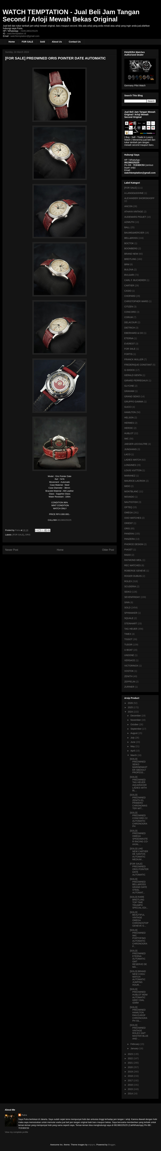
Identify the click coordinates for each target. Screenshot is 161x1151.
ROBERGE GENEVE (135, 570)
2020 (130, 1067)
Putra (24, 1115)
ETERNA (128, 338)
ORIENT (128, 523)
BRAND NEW (131, 253)
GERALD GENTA (133, 375)
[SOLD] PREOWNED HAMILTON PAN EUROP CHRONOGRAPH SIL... (138, 1014)
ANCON (128, 206)
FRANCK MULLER (133, 359)
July (132, 737)
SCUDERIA (130, 586)
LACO (127, 454)
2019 (130, 1071)
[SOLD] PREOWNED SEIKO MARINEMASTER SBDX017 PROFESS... (138, 766)
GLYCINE (129, 386)
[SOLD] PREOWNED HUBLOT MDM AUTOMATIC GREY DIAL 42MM (138, 996)
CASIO (127, 291)
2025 (130, 707)
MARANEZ (129, 475)
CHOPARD (129, 296)
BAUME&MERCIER (134, 232)
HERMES (129, 423)
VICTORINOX (131, 665)
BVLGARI (129, 275)
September (136, 729)
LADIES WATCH (132, 459)
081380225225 (64, 520)
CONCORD (130, 312)
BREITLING (130, 259)
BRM (126, 264)
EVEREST (129, 343)
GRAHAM (129, 391)
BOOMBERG (130, 248)
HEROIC (128, 428)
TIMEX (127, 634)
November (135, 720)
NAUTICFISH (131, 502)
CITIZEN (128, 306)
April (133, 750)
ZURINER (129, 686)
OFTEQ (128, 507)
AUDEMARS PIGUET (135, 217)
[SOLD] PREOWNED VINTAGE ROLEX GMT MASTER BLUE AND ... (139, 1032)
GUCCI (128, 407)
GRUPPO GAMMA (133, 401)
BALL (127, 227)
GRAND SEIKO (132, 396)
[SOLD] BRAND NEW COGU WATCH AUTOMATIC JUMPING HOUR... (138, 978)
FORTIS (128, 354)
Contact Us (75, 41)
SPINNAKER (130, 613)
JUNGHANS (130, 449)
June (133, 742)
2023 (130, 1054)
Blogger (111, 1144)
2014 (130, 1093)
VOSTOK (129, 671)
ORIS (27, 534)
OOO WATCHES (132, 518)
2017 (130, 1080)
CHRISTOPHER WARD (136, 301)
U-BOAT (128, 650)
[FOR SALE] (18, 534)
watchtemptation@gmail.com (24, 36)
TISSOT (128, 639)
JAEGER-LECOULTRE (135, 444)
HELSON (129, 417)
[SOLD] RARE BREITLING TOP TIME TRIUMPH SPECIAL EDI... (139, 902)
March (133, 755)
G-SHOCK (129, 370)
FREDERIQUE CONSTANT (138, 364)
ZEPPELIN (129, 681)
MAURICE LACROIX (134, 481)
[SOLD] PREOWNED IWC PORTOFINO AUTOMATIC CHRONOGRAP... (138, 938)
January (134, 1048)
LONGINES (130, 465)
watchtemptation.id (16, 33)
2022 (130, 1058)
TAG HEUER (130, 629)
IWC (126, 438)
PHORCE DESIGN (133, 544)
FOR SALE (27, 41)
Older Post (108, 549)
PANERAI (129, 533)
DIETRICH (129, 327)
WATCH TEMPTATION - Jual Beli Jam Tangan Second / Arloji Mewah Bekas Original (71, 15)
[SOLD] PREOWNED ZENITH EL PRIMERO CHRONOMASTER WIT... (138, 802)
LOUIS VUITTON (133, 470)
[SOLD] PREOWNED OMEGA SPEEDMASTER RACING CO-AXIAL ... (139, 837)
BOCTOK (129, 243)
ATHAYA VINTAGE (133, 211)
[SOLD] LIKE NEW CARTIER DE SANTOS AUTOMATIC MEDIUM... (139, 854)
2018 (130, 1076)
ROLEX (128, 581)
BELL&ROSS (131, 238)
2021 (130, 1062)
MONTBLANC (131, 491)
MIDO (127, 486)
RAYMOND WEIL (133, 560)
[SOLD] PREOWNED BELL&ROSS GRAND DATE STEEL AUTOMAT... (138, 886)
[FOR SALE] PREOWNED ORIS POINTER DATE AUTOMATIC (139, 869)
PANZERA (129, 539)
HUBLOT (128, 433)
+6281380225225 (29, 31)
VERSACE (129, 660)
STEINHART (130, 623)
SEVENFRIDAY (132, 597)
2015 (130, 1089)
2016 (130, 1085)
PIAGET (128, 549)
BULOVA (128, 269)
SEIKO (127, 591)
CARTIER (129, 285)
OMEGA (128, 512)
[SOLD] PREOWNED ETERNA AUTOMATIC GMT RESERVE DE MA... (138, 958)
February (135, 1044)
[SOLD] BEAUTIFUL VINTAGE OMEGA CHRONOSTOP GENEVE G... (139, 919)
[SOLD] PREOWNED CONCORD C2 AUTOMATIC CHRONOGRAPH (138, 819)
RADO (127, 555)
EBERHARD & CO (133, 333)
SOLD (127, 607)
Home (12, 41)
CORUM (128, 317)
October (134, 724)
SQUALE (128, 618)
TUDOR (128, 644)
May (132, 746)
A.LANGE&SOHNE (134, 193)
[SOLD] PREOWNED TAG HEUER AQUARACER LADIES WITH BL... (138, 784)
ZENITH (128, 676)
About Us (57, 41)
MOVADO (129, 496)
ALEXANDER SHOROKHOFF (139, 198)
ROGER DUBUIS (133, 576)
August (134, 733)
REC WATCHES (132, 565)
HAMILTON (130, 412)
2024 (130, 711)
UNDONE (129, 655)
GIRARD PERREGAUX (136, 380)
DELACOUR (130, 322)
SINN (127, 602)
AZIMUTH (129, 222)
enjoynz (91, 1144)
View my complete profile (16, 1132)
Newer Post (11, 549)
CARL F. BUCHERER (135, 280)
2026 (130, 703)
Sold (42, 41)
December (135, 715)
